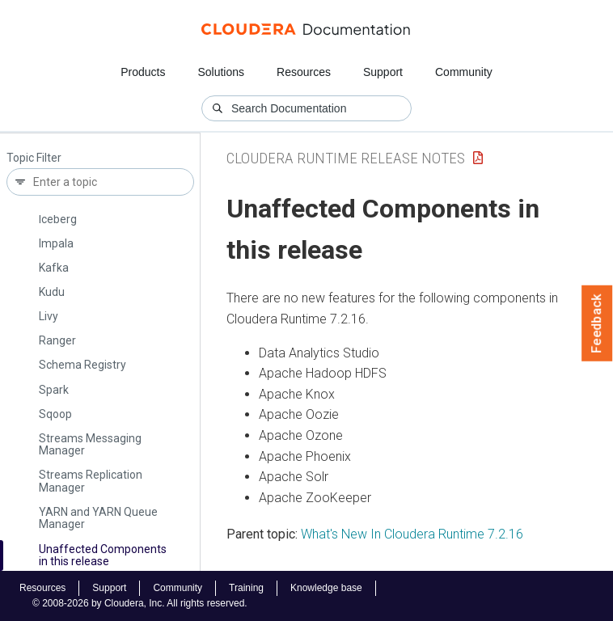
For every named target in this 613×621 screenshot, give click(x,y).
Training (246, 588)
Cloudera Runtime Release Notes (345, 158)
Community (464, 71)
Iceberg (58, 219)
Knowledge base (326, 588)
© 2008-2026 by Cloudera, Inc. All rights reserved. (139, 603)
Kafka (54, 267)
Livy (48, 316)
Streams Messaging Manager (90, 444)
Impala (56, 243)
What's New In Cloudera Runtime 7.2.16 (412, 534)
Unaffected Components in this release (103, 555)
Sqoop (55, 414)
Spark (54, 389)
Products (142, 71)
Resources (304, 71)
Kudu (52, 291)
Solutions (220, 71)
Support (383, 71)
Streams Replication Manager (90, 480)
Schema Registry (82, 364)
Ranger (57, 340)
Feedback (597, 323)
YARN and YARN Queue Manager (98, 517)
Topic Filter (33, 158)
